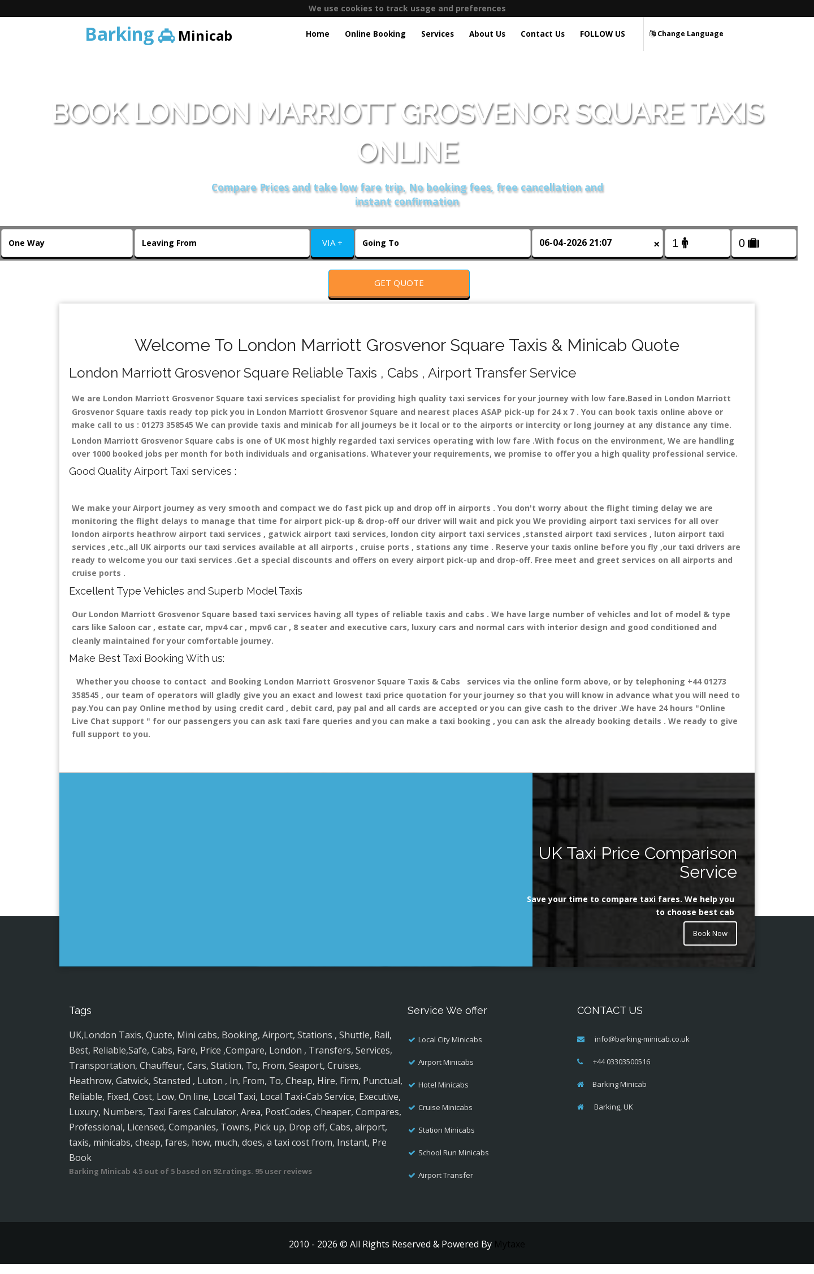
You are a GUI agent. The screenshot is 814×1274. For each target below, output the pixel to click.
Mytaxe (509, 1254)
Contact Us (543, 33)
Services (437, 33)
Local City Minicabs (450, 1050)
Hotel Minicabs (443, 1095)
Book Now (708, 944)
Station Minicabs (446, 1140)
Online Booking (375, 33)
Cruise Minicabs (445, 1117)
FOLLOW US (602, 33)
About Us (487, 33)
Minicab (158, 33)
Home (318, 33)
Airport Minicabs (446, 1072)
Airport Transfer (445, 1185)
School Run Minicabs (453, 1163)
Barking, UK (612, 1117)
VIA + (332, 242)
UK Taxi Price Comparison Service (638, 872)
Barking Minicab (619, 1094)
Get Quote (399, 282)
